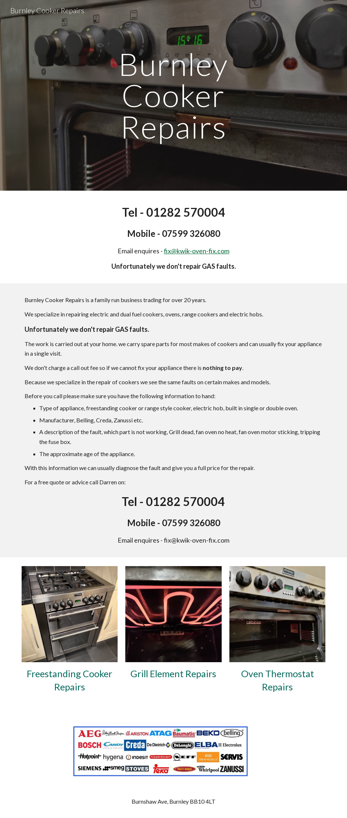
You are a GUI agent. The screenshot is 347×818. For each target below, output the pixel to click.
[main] (173, 95)
